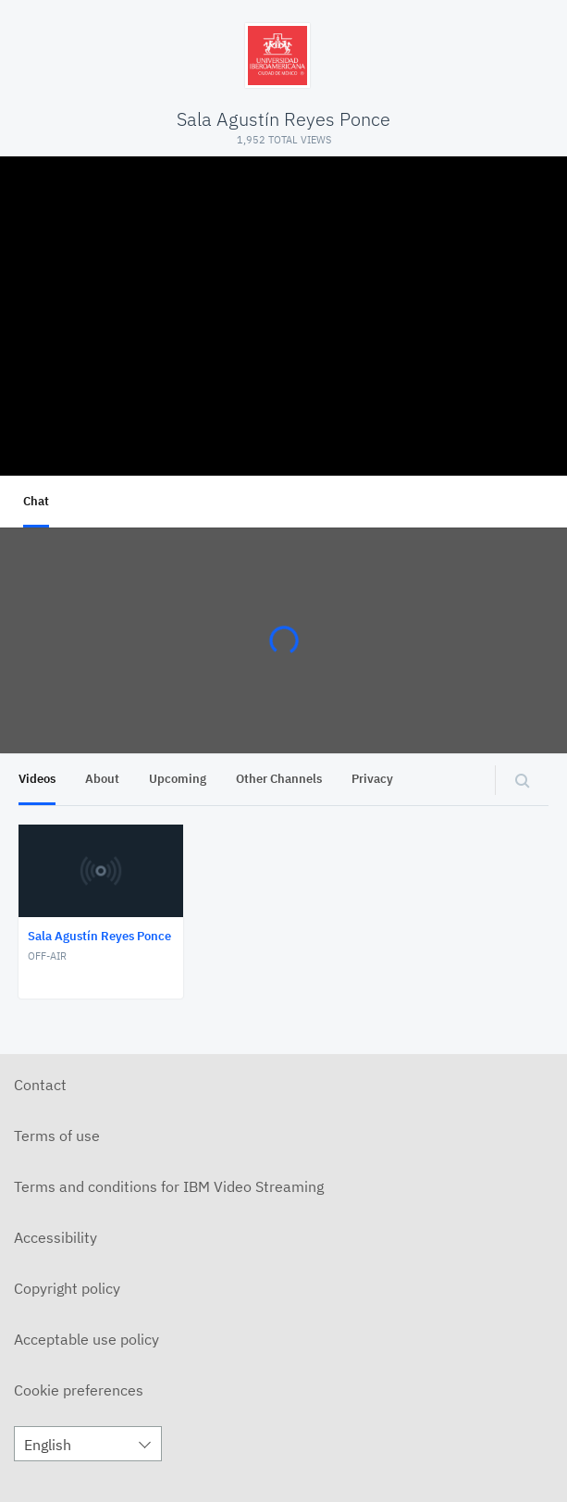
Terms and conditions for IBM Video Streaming (169, 1186)
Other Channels (279, 779)
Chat (36, 501)
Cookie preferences (78, 1390)
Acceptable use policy (86, 1339)
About (102, 779)
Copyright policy (67, 1288)
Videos (36, 779)
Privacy (372, 779)
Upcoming (177, 779)
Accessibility (55, 1237)
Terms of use (57, 1135)
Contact (40, 1084)
